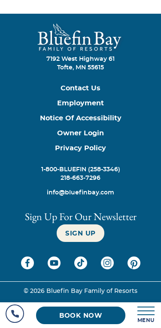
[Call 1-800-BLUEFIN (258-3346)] (80, 169)
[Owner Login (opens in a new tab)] (80, 133)
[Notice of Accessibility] (80, 118)
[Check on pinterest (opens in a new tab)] (134, 267)
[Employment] (80, 103)
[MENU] (146, 315)
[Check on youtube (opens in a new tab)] (55, 267)
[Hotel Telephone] (15, 315)
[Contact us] (80, 88)
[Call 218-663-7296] (80, 178)
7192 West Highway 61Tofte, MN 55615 (80, 63)
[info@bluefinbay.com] (80, 192)
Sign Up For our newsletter (81, 216)
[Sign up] (80, 233)
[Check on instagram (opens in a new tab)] (108, 267)
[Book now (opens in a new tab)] (80, 315)
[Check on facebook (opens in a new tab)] (28, 267)
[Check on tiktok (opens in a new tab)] (81, 267)
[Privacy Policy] (80, 148)
